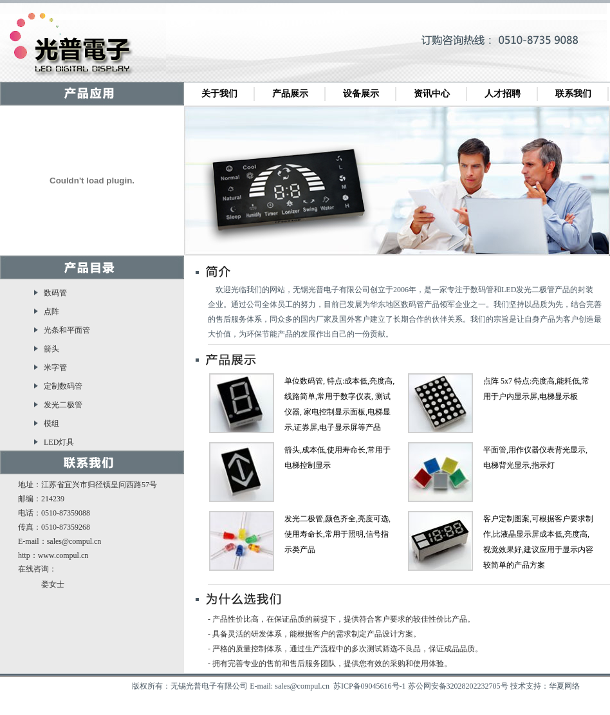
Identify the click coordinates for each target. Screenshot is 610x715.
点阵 (51, 311)
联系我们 (573, 93)
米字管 (55, 367)
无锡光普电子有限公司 (77, 47)
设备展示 (361, 93)
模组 (51, 423)
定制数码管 (63, 386)
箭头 (51, 348)
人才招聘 (503, 93)
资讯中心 (432, 93)
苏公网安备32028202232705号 (458, 686)
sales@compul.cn (74, 541)
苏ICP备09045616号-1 (369, 686)
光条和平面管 (67, 330)
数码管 (55, 292)
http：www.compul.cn (53, 555)
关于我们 (219, 93)
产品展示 (290, 93)
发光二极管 (63, 404)
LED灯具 (59, 442)
